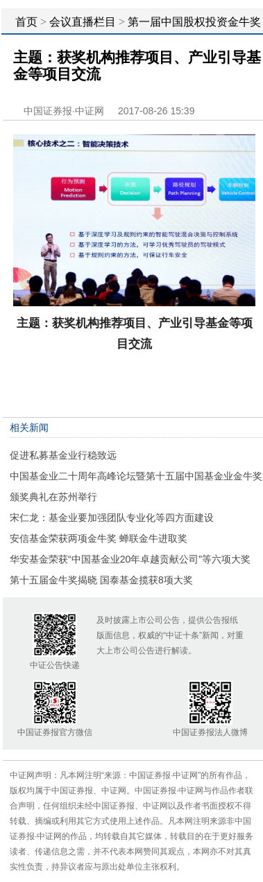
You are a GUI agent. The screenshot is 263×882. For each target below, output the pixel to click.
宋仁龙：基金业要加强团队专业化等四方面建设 (112, 517)
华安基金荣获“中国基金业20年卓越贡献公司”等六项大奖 (130, 559)
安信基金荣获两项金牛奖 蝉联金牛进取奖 (98, 538)
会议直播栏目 (82, 22)
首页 (26, 22)
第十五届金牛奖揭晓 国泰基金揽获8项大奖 (101, 579)
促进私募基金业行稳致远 (63, 455)
